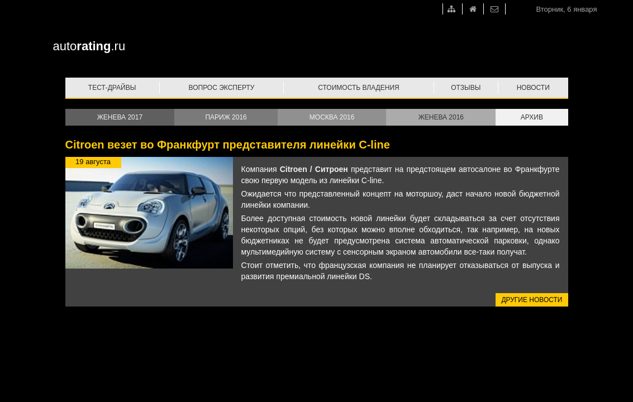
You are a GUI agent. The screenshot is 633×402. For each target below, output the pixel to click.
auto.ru (89, 46)
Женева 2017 (119, 117)
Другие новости (531, 300)
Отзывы (465, 88)
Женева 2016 (441, 117)
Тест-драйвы (112, 88)
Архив (532, 117)
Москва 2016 (332, 117)
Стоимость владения (358, 88)
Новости (533, 88)
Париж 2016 (225, 117)
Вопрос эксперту (222, 88)
